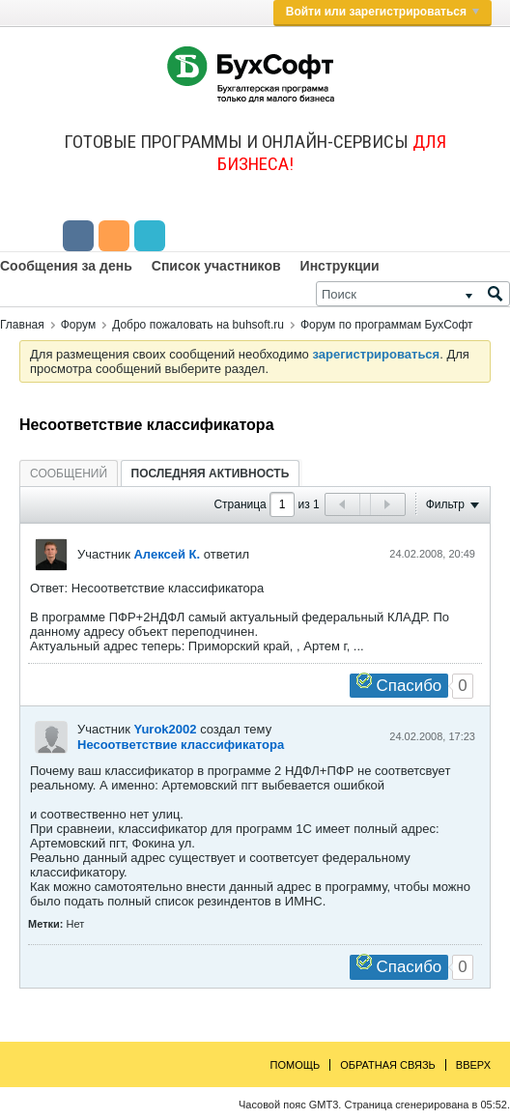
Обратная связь (388, 1065)
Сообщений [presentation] (68, 473)
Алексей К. (166, 554)
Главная (22, 324)
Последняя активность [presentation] (210, 473)
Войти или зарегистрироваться (382, 11)
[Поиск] (413, 293)
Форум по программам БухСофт (386, 324)
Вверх (473, 1065)
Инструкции (340, 265)
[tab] (68, 473)
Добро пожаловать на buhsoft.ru (198, 324)
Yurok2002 (164, 729)
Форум (78, 324)
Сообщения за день (66, 265)
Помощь (295, 1065)
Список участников (216, 265)
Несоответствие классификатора (180, 744)
